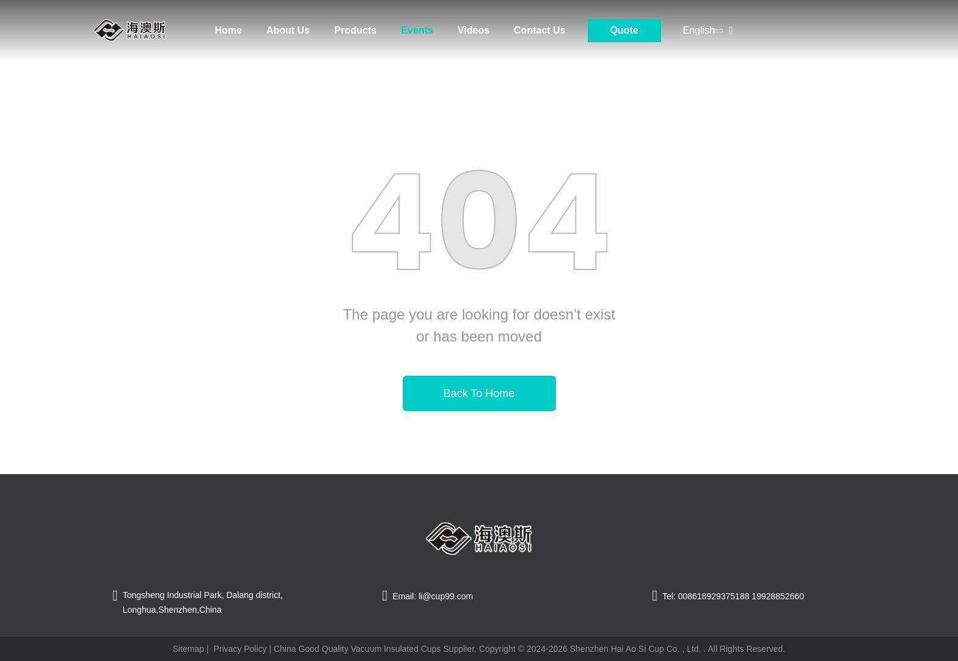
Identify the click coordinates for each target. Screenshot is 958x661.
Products (355, 30)
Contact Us (539, 30)
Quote (624, 30)
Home (228, 30)
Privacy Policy (239, 649)
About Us (288, 30)
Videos (473, 30)
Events (417, 30)
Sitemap (188, 649)
